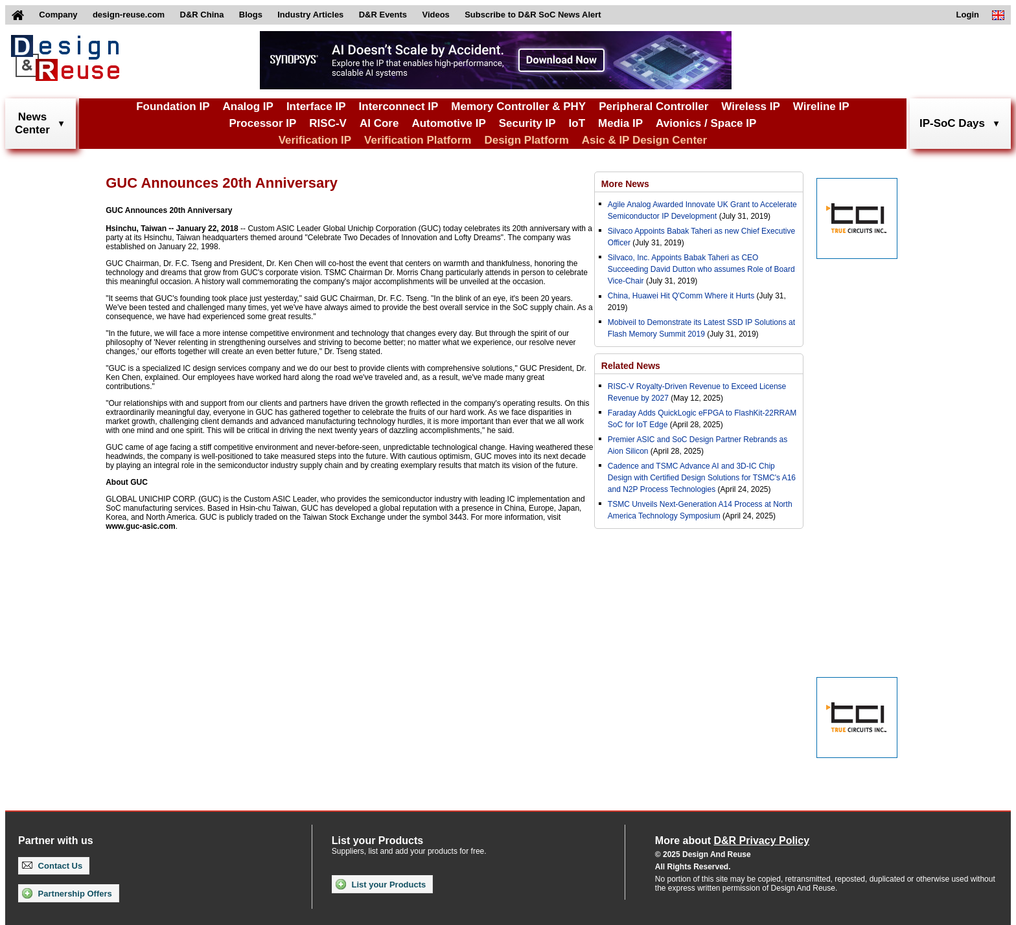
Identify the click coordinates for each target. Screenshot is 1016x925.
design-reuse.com (129, 14)
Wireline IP (821, 106)
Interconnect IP (399, 106)
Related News (630, 366)
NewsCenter (32, 123)
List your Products (381, 884)
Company (58, 14)
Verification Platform (417, 140)
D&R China (202, 14)
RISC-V (328, 123)
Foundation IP (172, 106)
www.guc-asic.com (141, 526)
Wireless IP (750, 106)
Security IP (527, 123)
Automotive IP (448, 123)
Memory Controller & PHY (518, 106)
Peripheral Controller (653, 106)
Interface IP (316, 106)
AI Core (379, 123)
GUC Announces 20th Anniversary (169, 210)
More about (732, 840)
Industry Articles (310, 14)
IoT (577, 123)
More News (625, 184)
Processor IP (262, 123)
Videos (435, 14)
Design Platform (526, 140)
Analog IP (247, 106)
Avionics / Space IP (706, 123)
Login (967, 14)
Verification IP (315, 140)
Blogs (250, 14)
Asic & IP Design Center (644, 140)
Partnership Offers (67, 893)
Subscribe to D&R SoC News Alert (533, 14)
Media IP (620, 123)
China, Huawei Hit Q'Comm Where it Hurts (682, 295)
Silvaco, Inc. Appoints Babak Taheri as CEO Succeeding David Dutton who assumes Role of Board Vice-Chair (701, 269)
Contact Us (52, 866)
